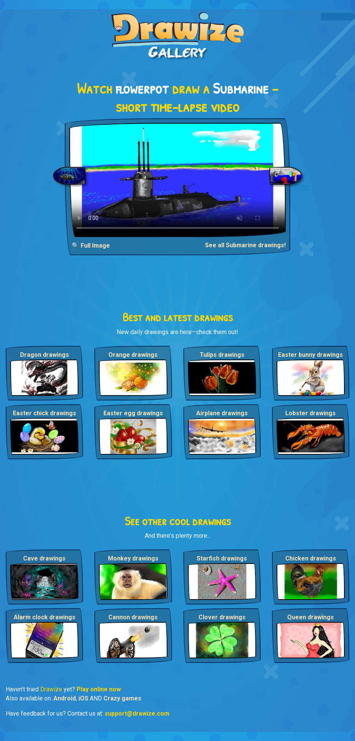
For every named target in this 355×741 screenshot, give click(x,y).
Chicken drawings (310, 558)
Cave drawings (44, 558)
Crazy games (122, 698)
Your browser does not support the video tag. (177, 180)
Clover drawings (222, 617)
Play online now (99, 689)
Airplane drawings (222, 413)
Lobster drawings (310, 413)
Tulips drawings (222, 354)
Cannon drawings (133, 617)
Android (64, 698)
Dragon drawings (44, 354)
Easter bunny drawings (310, 354)
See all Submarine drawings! (245, 245)
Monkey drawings (133, 558)
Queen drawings (310, 617)
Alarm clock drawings (44, 617)
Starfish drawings (222, 558)
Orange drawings (133, 354)
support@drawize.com (137, 713)
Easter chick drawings (44, 413)
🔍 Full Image (91, 245)
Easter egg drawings (133, 413)
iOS (83, 698)
